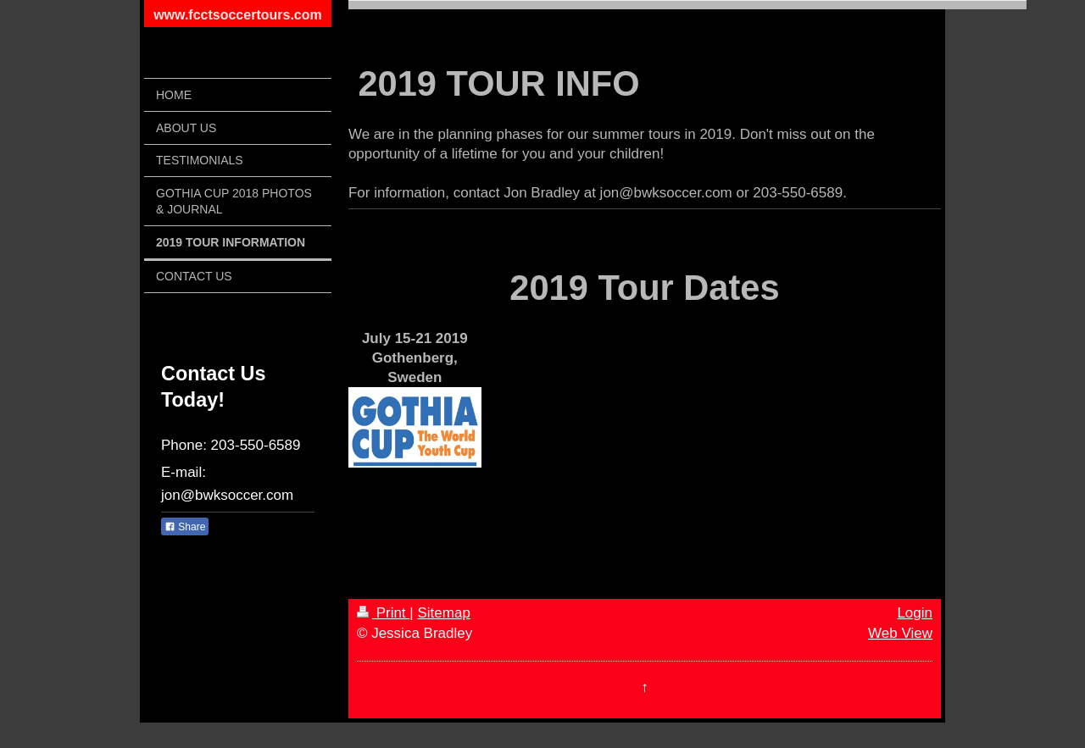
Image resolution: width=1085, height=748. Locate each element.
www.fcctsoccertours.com (237, 15)
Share (184, 527)
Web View (900, 633)
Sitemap (443, 613)
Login (914, 613)
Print (383, 613)
